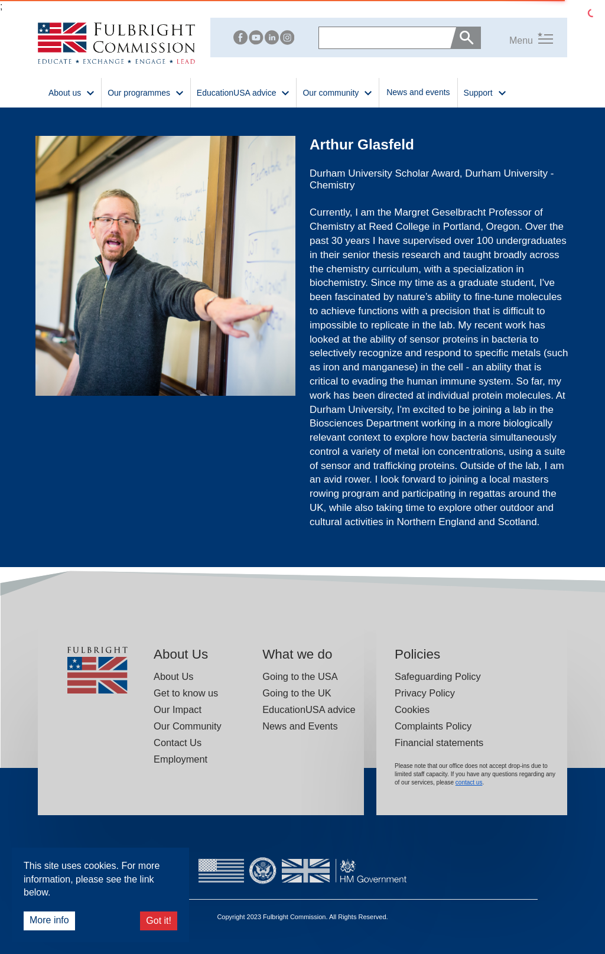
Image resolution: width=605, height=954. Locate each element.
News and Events (299, 726)
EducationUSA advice (308, 709)
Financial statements (439, 742)
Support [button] (485, 91)
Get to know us (186, 693)
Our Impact (177, 709)
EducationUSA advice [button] (244, 91)
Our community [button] (337, 91)
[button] (517, 38)
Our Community (188, 726)
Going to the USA (299, 676)
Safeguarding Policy (438, 676)
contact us (469, 782)
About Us (173, 676)
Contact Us (177, 742)
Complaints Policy (433, 726)
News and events (418, 92)
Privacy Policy (425, 693)
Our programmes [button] (146, 91)
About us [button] (71, 91)
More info (49, 920)
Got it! (158, 921)
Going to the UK (296, 693)
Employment (180, 759)
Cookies (412, 709)
